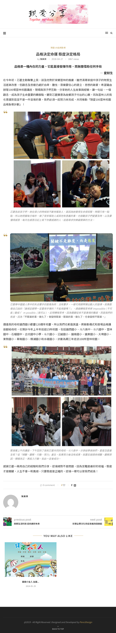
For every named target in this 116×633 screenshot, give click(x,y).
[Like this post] (66, 485)
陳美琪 (43, 59)
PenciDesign (86, 622)
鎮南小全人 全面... (30, 581)
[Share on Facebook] (71, 485)
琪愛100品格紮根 (58, 47)
